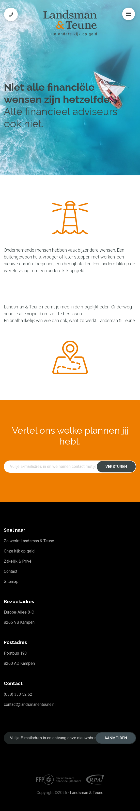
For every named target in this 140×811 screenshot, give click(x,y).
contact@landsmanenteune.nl (29, 704)
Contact (10, 571)
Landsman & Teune (86, 792)
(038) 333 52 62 (18, 694)
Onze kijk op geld (19, 551)
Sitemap (11, 581)
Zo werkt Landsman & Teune (29, 541)
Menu (128, 14)
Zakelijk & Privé (18, 561)
